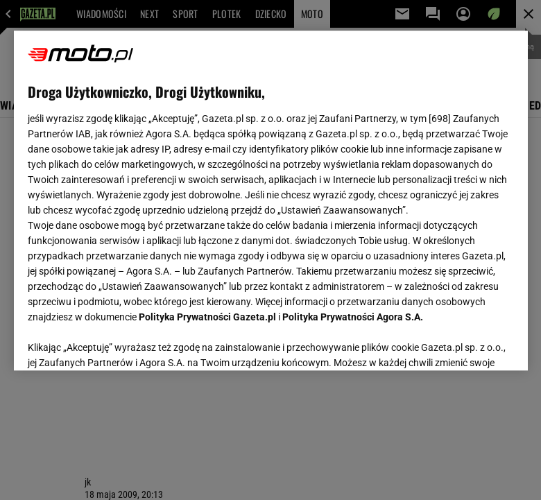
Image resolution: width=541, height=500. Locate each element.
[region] (271, 200)
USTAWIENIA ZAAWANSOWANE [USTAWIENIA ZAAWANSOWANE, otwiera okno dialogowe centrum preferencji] (118, 342)
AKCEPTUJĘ (466, 343)
